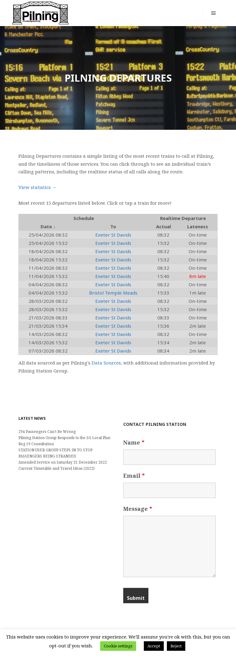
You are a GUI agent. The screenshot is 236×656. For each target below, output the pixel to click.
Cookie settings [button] (118, 646)
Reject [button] (176, 646)
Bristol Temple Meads (113, 293)
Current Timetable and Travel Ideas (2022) (56, 468)
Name (133, 442)
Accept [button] (154, 646)
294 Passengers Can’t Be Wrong (47, 431)
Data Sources (106, 363)
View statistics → (37, 187)
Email (134, 475)
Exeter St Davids (113, 235)
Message (137, 508)
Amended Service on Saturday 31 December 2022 (62, 462)
